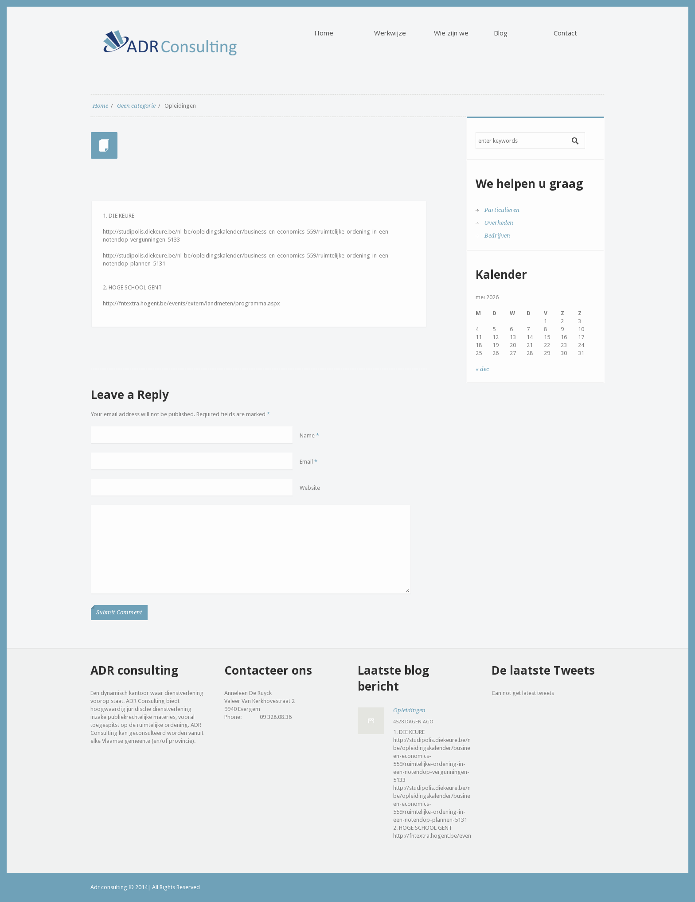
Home (100, 105)
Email (308, 461)
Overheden (498, 222)
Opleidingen (409, 710)
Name (309, 435)
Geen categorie (136, 105)
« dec (482, 369)
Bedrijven (497, 235)
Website (310, 487)
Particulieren (501, 210)
